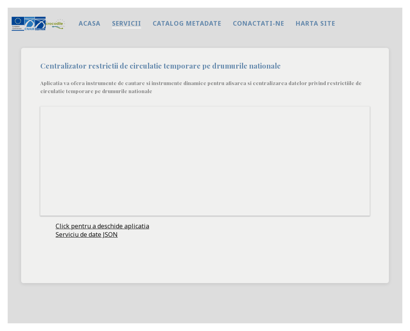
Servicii (126, 23)
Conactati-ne (258, 23)
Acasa (89, 23)
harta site (315, 23)
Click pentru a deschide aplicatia (102, 226)
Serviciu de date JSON (87, 234)
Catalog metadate (187, 23)
